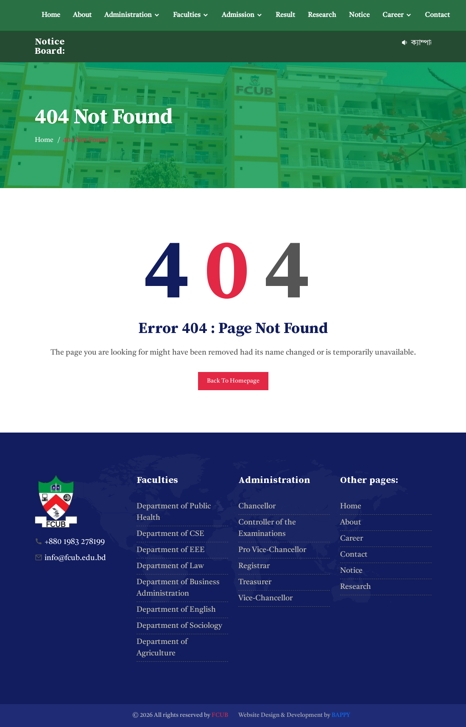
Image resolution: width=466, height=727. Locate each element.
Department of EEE (171, 550)
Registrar (254, 566)
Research (322, 15)
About (82, 15)
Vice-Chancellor (265, 598)
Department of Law (170, 566)
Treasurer (254, 582)
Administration (128, 15)
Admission (238, 15)
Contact (437, 15)
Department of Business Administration (178, 587)
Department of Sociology (179, 626)
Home (51, 15)
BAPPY (341, 715)
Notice (359, 15)
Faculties (187, 15)
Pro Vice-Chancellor (272, 550)
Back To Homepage (233, 381)
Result (285, 15)
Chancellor (257, 506)
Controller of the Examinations (267, 528)
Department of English (176, 609)
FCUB (220, 715)
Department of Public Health (174, 512)
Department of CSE (170, 534)
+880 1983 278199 (75, 542)
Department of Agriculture (162, 647)
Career (393, 15)
